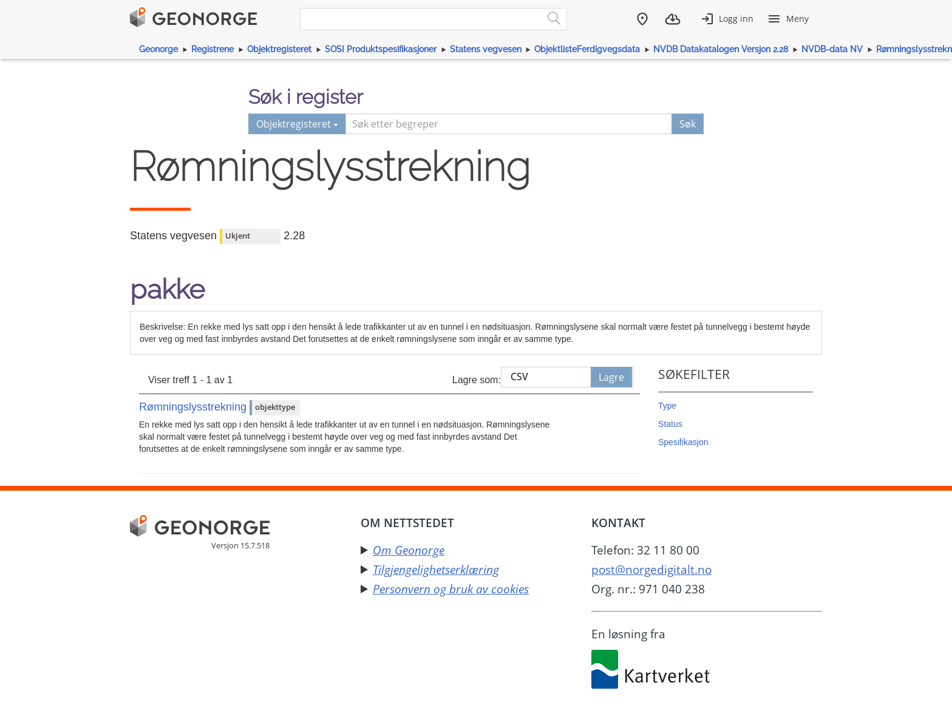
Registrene (212, 49)
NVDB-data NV (832, 49)
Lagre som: (476, 380)
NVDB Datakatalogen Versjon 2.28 (720, 49)
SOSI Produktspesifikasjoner (381, 49)
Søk (687, 124)
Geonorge (158, 49)
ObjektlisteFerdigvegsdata (587, 49)
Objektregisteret (279, 49)
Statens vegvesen (486, 49)
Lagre (611, 377)
